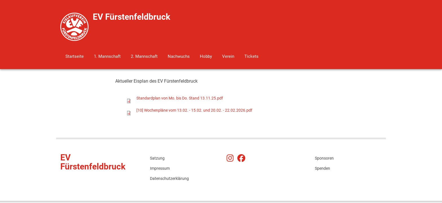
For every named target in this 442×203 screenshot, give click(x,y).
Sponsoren (324, 158)
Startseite (74, 56)
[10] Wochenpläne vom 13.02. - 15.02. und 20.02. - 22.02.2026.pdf (194, 110)
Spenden (322, 168)
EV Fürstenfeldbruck (131, 17)
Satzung (157, 158)
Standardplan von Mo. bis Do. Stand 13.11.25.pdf (179, 98)
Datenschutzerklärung (169, 178)
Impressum (160, 168)
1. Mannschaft (107, 56)
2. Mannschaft (144, 56)
